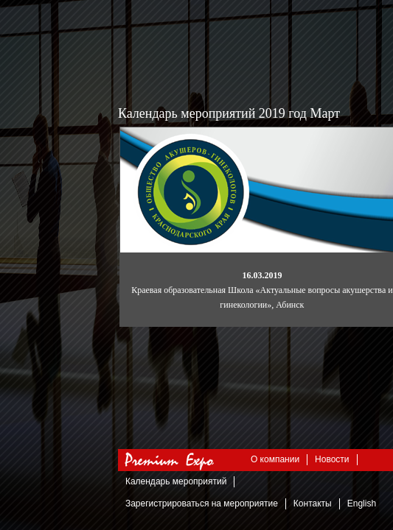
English (361, 503)
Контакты (312, 503)
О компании (275, 459)
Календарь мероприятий (175, 481)
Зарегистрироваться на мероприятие (201, 503)
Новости (332, 459)
